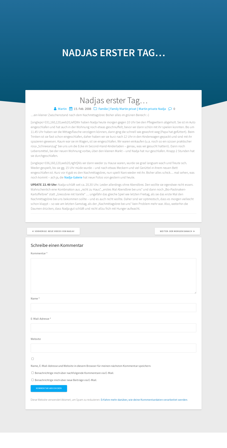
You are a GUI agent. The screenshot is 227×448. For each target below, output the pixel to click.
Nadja (162, 109)
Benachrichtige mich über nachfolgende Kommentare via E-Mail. (74, 373)
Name (35, 298)
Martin (62, 109)
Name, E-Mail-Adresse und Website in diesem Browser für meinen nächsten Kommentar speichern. (91, 366)
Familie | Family (108, 109)
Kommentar (39, 253)
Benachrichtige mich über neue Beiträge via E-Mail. (66, 380)
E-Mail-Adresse (41, 318)
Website (36, 339)
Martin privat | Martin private (138, 109)
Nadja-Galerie (73, 177)
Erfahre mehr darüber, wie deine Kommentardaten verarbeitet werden (144, 399)
